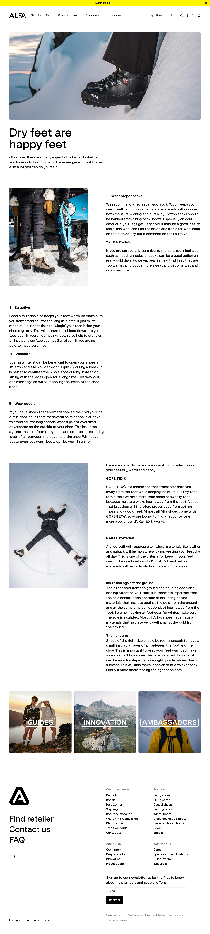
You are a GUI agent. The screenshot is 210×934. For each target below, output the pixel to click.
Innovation (113, 859)
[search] (181, 15)
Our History (114, 849)
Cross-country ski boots (169, 818)
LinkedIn (46, 920)
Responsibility (115, 854)
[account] (192, 15)
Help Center (114, 804)
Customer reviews (115, 915)
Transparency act (177, 915)
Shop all (36, 15)
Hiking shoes (161, 795)
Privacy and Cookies (155, 915)
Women (63, 15)
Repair (110, 800)
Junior (157, 828)
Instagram (16, 920)
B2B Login (160, 863)
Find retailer (31, 819)
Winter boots (162, 814)
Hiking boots (161, 800)
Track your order (117, 828)
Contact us (30, 829)
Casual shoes (162, 804)
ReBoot (111, 795)
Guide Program (163, 859)
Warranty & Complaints (122, 818)
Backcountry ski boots (168, 823)
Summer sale (102, 3)
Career (158, 849)
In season (115, 15)
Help (171, 15)
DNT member (115, 823)
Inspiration (156, 15)
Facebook (32, 920)
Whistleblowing (134, 915)
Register (115, 900)
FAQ (17, 840)
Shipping (112, 809)
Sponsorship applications (170, 854)
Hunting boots (163, 809)
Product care (115, 863)
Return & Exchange (119, 814)
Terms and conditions (116, 921)
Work (77, 15)
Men (49, 15)
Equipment (92, 15)
